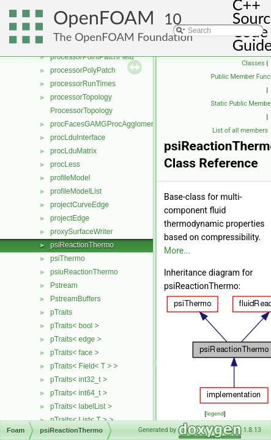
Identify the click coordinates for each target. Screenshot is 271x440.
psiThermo (67, 258)
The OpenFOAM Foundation (123, 36)
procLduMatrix (73, 151)
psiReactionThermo (82, 245)
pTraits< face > (74, 352)
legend (215, 413)
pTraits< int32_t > (78, 379)
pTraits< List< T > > (81, 420)
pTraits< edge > (76, 339)
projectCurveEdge (79, 204)
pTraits (61, 312)
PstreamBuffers (75, 299)
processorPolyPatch (83, 70)
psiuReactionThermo (84, 272)
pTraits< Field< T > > (84, 366)
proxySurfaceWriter (81, 231)
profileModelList (76, 191)
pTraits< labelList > (81, 406)
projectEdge (69, 218)
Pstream (64, 285)
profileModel (70, 178)
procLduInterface (77, 137)
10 (173, 19)
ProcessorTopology (81, 110)
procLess (65, 164)
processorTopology (81, 97)
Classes (253, 63)
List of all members (240, 130)
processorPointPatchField (92, 57)
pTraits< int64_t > (78, 393)
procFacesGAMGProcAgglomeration (109, 124)
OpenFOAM (104, 17)
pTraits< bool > (74, 325)
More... (177, 250)
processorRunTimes (83, 83)
